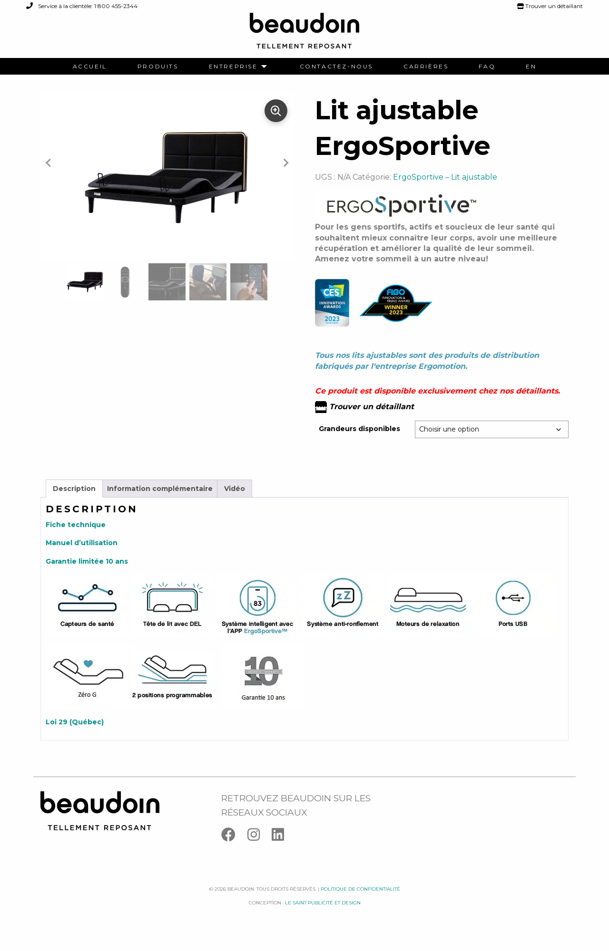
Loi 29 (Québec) (75, 733)
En (531, 66)
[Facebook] (234, 848)
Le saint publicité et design (323, 914)
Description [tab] (74, 499)
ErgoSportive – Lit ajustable (445, 187)
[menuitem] (90, 66)
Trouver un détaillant (550, 6)
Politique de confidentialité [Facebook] (360, 900)
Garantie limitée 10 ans (87, 572)
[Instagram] (259, 848)
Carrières (425, 66)
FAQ (487, 66)
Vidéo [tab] (234, 499)
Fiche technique (76, 536)
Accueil (90, 66)
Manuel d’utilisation (82, 554)
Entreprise (233, 66)
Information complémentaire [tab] (160, 499)
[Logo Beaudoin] (304, 34)
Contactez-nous (336, 66)
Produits (158, 66)
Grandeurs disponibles (359, 440)
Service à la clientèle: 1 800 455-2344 (82, 6)
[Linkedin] (283, 848)
